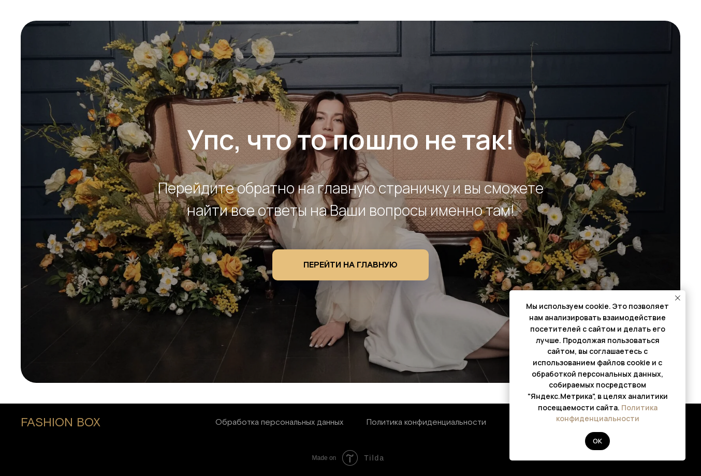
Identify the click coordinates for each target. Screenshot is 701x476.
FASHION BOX (60, 422)
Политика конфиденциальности (426, 422)
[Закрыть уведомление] (678, 298)
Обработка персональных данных (279, 422)
